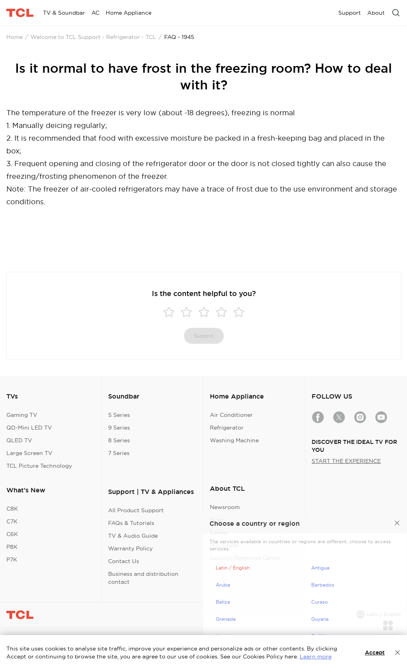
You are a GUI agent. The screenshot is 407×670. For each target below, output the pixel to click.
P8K (11, 546)
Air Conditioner (231, 414)
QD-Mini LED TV (29, 427)
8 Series (119, 440)
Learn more (315, 656)
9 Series (119, 427)
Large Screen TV (29, 453)
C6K (12, 534)
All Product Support (136, 510)
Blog (216, 519)
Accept (375, 652)
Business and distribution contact (143, 577)
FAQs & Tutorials (131, 523)
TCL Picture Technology (39, 465)
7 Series (119, 453)
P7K (11, 559)
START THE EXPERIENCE (346, 461)
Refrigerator (227, 427)
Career (219, 532)
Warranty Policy (130, 548)
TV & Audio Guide (133, 535)
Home (14, 37)
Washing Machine (234, 440)
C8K (12, 508)
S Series (119, 414)
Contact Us (123, 561)
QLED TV (19, 440)
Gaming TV (21, 414)
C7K (11, 521)
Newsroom (225, 507)
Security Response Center (245, 558)
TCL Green (224, 545)
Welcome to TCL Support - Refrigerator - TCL (93, 37)
